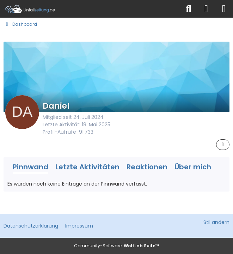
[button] (222, 144)
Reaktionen (147, 167)
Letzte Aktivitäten (87, 167)
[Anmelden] (206, 9)
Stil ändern (216, 222)
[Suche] (189, 9)
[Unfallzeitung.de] (90, 9)
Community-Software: (116, 246)
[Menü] (224, 9)
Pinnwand (30, 167)
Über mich (192, 167)
